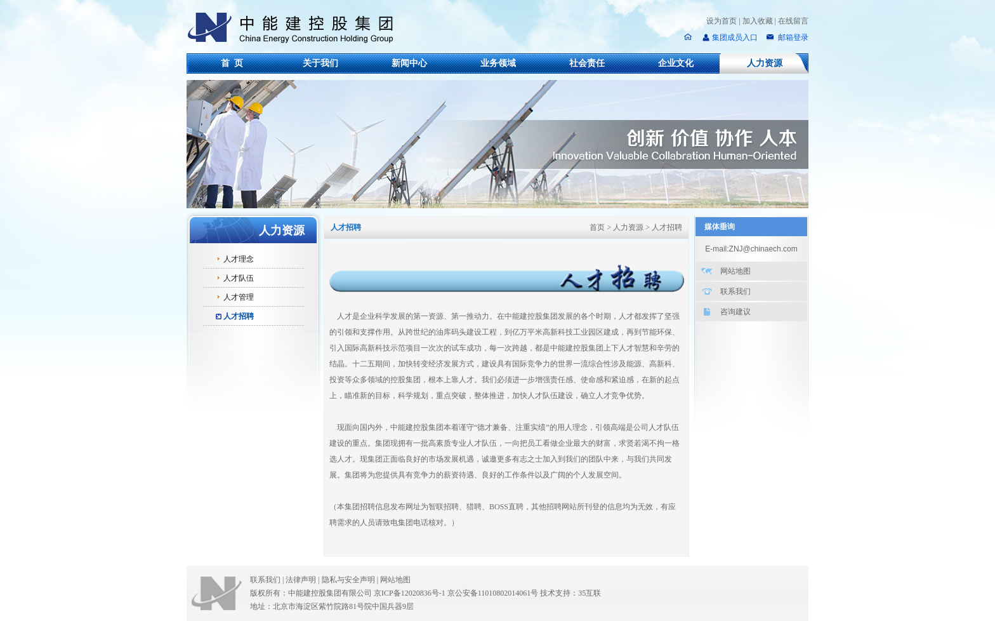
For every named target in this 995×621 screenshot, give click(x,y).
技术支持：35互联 (570, 593)
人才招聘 (238, 316)
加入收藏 (757, 21)
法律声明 (303, 579)
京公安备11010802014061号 (493, 593)
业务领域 (498, 63)
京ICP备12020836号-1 (409, 593)
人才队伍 (238, 278)
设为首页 (721, 21)
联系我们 (735, 291)
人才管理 (238, 297)
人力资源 (764, 63)
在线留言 (793, 21)
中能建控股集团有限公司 (296, 28)
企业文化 (676, 63)
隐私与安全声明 (348, 579)
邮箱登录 (792, 37)
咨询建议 (735, 311)
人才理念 (238, 259)
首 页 (232, 63)
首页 (597, 227)
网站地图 (735, 271)
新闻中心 (409, 63)
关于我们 (320, 63)
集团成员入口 (735, 37)
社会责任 (587, 63)
